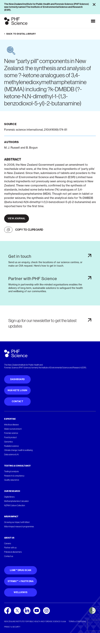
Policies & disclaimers (13, 552)
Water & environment (12, 429)
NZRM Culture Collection (14, 505)
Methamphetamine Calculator (16, 501)
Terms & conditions (77, 621)
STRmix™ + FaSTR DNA (20, 581)
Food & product (10, 437)
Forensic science (11, 433)
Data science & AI (11, 454)
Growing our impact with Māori (17, 522)
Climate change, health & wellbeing (18, 450)
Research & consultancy (14, 476)
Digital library (9, 497)
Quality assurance (11, 480)
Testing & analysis (11, 471)
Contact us (8, 556)
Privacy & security (12, 627)
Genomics (8, 442)
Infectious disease (11, 424)
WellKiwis (20, 592)
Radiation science (11, 446)
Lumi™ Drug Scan (20, 570)
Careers (7, 543)
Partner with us (10, 547)
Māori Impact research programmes (19, 526)
